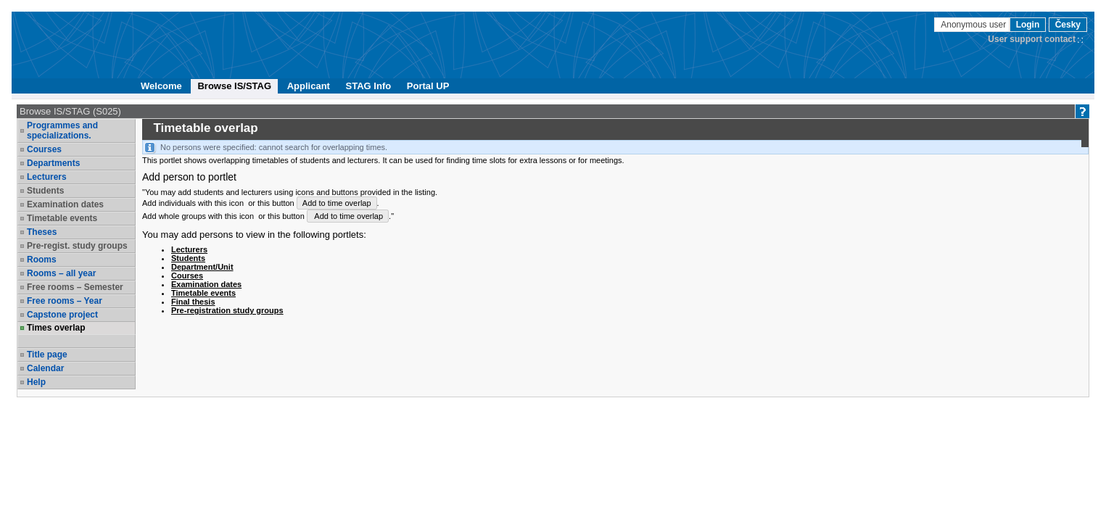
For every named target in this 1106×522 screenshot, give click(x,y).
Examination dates (65, 204)
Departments (53, 163)
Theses (42, 232)
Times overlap (56, 328)
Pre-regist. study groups (77, 246)
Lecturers (47, 177)
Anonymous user (974, 25)
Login (1028, 25)
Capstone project (62, 315)
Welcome (161, 85)
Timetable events (62, 218)
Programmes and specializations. (62, 130)
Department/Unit (202, 266)
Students (45, 191)
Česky (1068, 25)
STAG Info (369, 85)
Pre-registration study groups (227, 310)
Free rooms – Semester (75, 287)
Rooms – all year (61, 273)
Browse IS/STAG (234, 85)
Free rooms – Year (64, 301)
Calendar (45, 368)
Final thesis (193, 301)
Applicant (308, 85)
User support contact (1032, 39)
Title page (47, 354)
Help (36, 382)
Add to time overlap (336, 203)
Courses (44, 149)
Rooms (42, 259)
